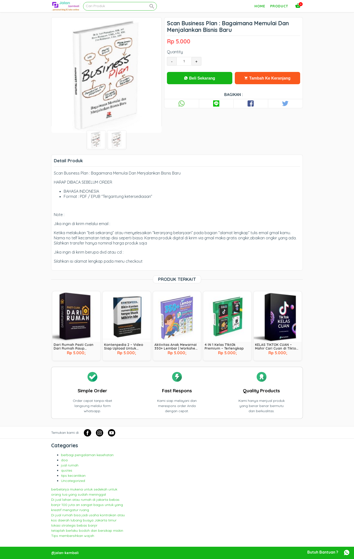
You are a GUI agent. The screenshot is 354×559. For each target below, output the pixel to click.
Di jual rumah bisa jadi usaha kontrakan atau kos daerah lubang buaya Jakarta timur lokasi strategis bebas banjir (88, 520)
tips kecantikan (73, 475)
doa (64, 460)
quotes (66, 470)
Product (279, 6)
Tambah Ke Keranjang (267, 78)
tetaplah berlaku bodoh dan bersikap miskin (87, 530)
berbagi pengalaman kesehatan (87, 455)
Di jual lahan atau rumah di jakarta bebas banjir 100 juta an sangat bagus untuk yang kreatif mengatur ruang (87, 504)
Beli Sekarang (199, 78)
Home (259, 6)
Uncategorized (73, 480)
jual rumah (69, 465)
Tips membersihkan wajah (72, 535)
